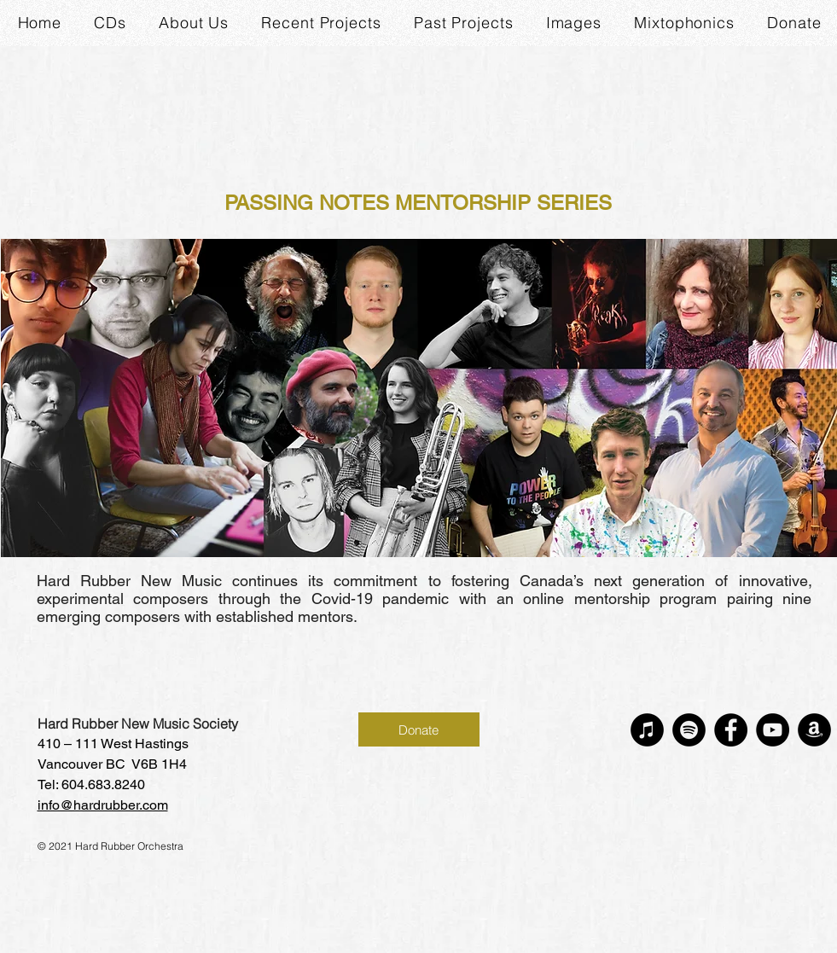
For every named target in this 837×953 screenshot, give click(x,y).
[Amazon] (814, 730)
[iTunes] (647, 730)
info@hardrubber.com (103, 805)
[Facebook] (730, 730)
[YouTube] (772, 730)
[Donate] (419, 729)
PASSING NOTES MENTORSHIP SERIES (418, 202)
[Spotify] (689, 730)
